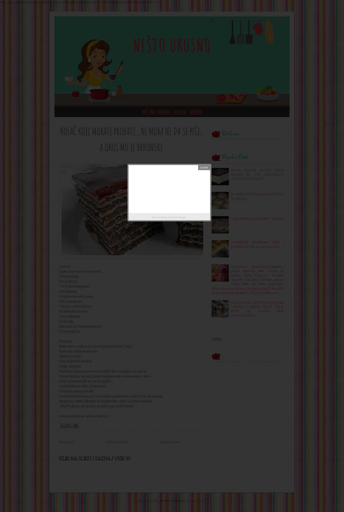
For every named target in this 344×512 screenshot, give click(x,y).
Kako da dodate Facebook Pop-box (169, 217)
